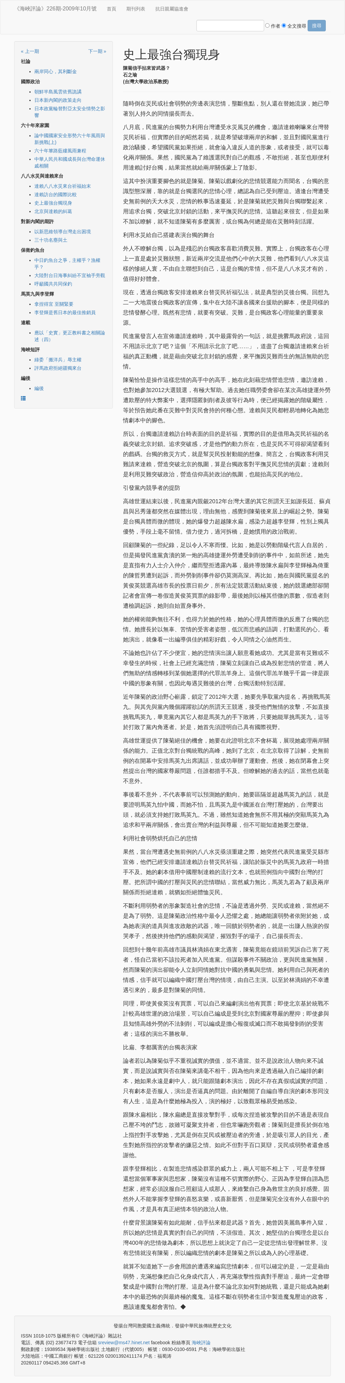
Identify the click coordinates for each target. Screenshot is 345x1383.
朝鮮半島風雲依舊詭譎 (58, 91)
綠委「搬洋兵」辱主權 (58, 359)
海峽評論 (201, 1342)
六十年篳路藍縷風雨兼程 (60, 150)
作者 (272, 26)
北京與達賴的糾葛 (53, 211)
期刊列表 (135, 8)
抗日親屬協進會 (171, 8)
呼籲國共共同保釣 (53, 284)
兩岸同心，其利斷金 (55, 71)
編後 (39, 388)
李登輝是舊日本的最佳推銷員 (65, 312)
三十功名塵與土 (50, 240)
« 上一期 (30, 51)
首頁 (111, 8)
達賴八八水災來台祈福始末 (62, 186)
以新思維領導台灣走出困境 (62, 231)
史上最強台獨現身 (53, 203)
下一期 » (97, 51)
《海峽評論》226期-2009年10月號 (55, 8)
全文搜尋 (294, 26)
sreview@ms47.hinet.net (124, 1342)
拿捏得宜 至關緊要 (53, 304)
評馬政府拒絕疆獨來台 (58, 368)
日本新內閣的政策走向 (58, 100)
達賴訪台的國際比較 (55, 194)
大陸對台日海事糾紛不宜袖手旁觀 (69, 275)
